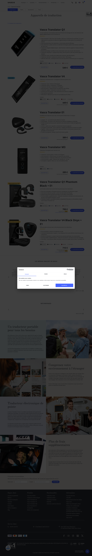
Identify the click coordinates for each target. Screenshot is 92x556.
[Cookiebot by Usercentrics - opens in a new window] (67, 270)
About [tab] (65, 273)
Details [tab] (46, 273)
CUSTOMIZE (46, 285)
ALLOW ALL (64, 285)
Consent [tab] (27, 274)
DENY (27, 285)
